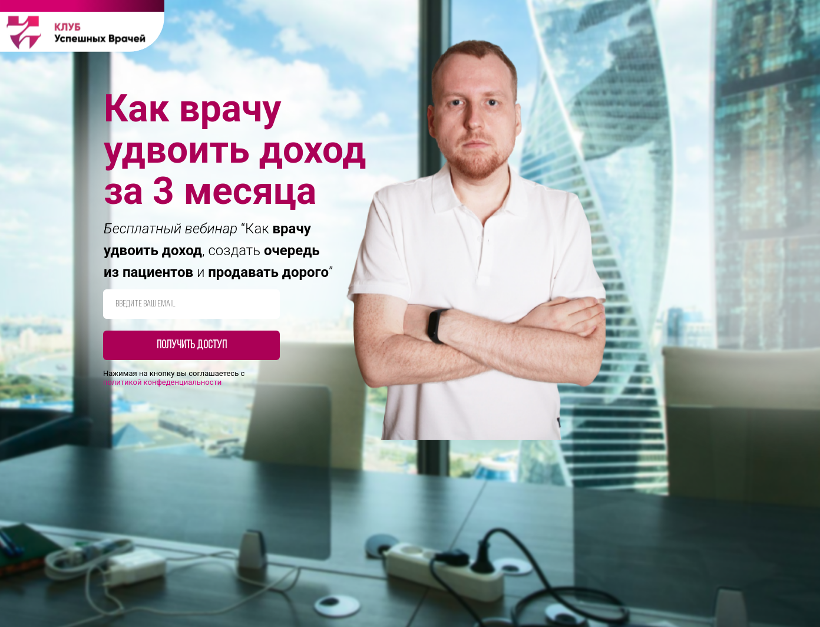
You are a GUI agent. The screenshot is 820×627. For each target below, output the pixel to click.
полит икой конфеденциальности (162, 382)
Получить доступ (192, 345)
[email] (191, 304)
